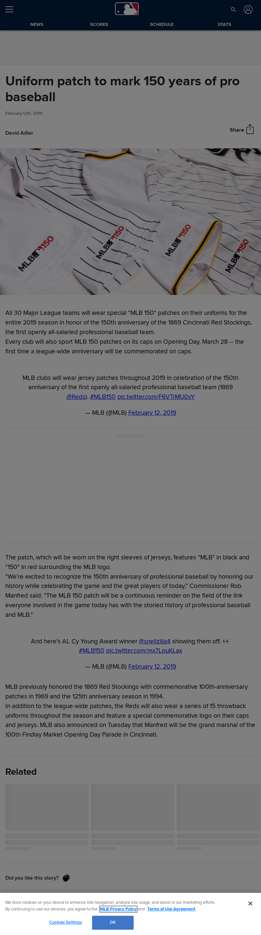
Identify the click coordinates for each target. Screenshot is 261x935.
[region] (130, 914)
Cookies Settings (65, 922)
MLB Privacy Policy (118, 909)
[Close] (250, 903)
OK (113, 922)
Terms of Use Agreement (171, 909)
